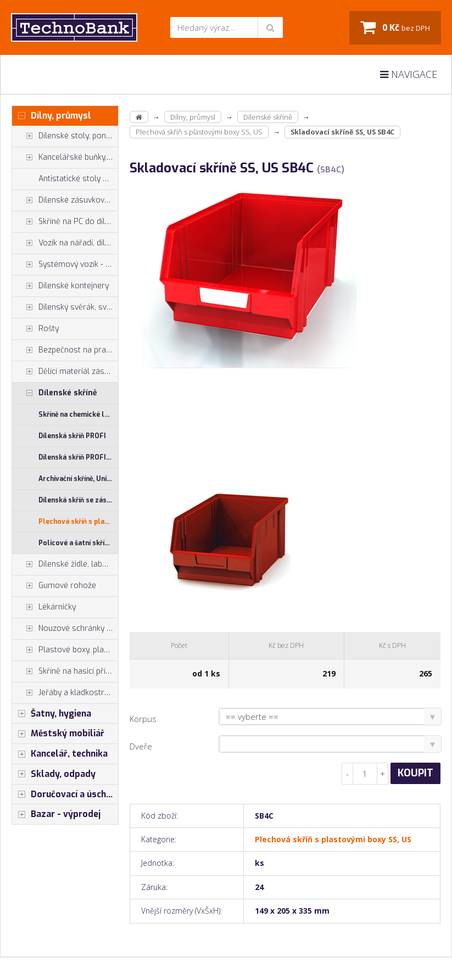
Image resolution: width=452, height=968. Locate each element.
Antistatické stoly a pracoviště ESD (78, 179)
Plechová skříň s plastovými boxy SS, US (78, 521)
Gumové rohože (54, 585)
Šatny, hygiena (51, 714)
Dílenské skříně (54, 393)
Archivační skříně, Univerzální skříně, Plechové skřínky (78, 478)
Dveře (141, 746)
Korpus (143, 718)
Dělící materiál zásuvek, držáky (65, 371)
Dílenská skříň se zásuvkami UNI (78, 500)
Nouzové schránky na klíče (65, 628)
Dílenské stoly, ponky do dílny (65, 136)
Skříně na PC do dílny (62, 221)
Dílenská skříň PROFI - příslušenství (78, 457)
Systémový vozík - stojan (65, 264)
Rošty (35, 328)
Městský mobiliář (58, 733)
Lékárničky (44, 607)
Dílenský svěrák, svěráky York (65, 307)
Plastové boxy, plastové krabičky (65, 650)
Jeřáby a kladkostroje (63, 692)
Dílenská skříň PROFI (72, 436)
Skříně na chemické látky (78, 414)
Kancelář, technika (60, 754)
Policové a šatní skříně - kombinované (78, 543)
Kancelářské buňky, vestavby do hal (65, 157)
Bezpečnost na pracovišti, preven (65, 350)
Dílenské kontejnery (60, 286)
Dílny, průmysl (51, 116)
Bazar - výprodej (56, 814)
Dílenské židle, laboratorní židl (65, 564)
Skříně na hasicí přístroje (65, 671)
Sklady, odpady (54, 774)
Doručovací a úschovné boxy (65, 794)
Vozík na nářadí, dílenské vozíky (65, 243)
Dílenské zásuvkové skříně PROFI (65, 200)
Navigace (408, 74)
